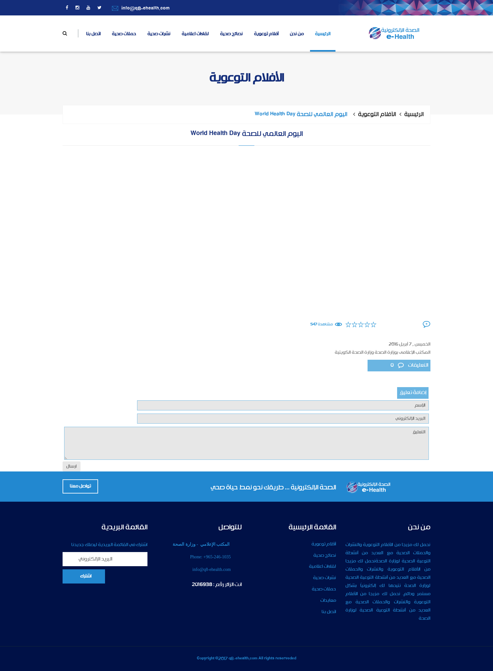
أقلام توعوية (324, 544)
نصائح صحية (231, 34)
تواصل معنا (80, 486)
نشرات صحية (158, 34)
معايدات (328, 600)
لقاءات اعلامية (195, 34)
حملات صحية (124, 34)
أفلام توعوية (266, 34)
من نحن (297, 34)
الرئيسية (322, 34)
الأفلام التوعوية (377, 114)
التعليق (246, 443)
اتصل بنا (93, 34)
